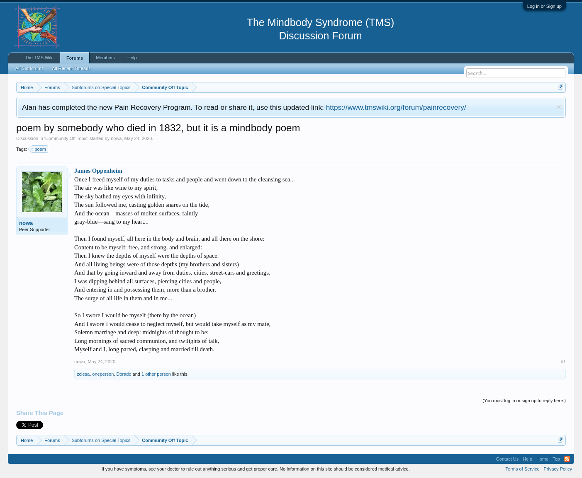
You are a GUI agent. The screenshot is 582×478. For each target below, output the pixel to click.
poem (39, 149)
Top (556, 458)
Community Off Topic (66, 138)
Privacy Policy (558, 468)
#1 (563, 361)
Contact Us (507, 458)
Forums (74, 58)
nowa (116, 138)
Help (132, 57)
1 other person (156, 374)
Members (105, 57)
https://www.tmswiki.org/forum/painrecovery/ (396, 107)
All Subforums (29, 68)
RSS (567, 459)
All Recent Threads (71, 68)
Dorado (123, 374)
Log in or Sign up (544, 6)
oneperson (103, 374)
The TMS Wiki (39, 57)
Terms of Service (523, 468)
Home (542, 458)
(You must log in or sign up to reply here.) (524, 400)
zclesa (83, 374)
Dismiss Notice (559, 107)
